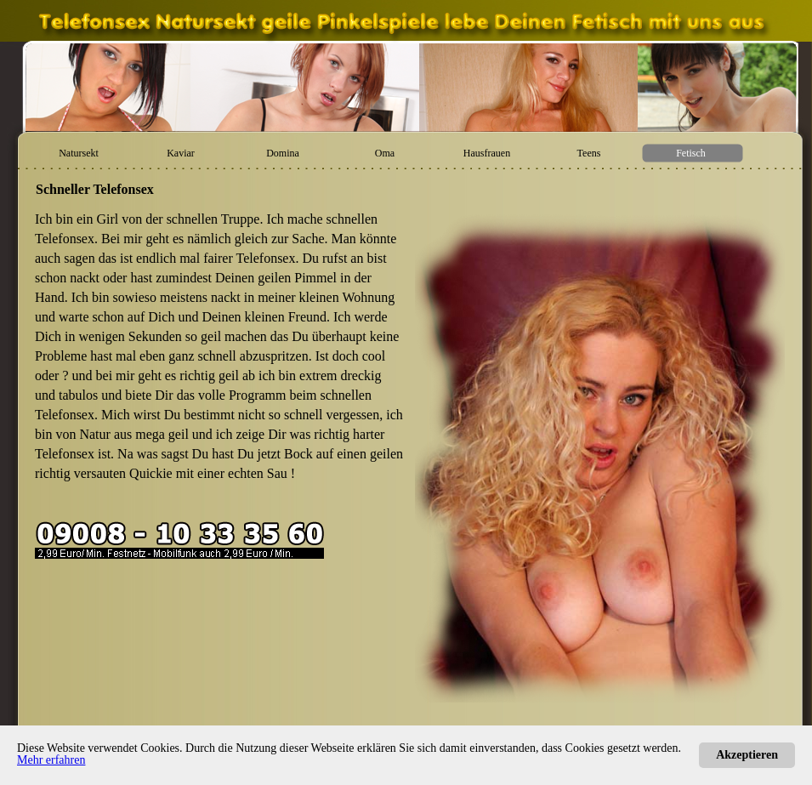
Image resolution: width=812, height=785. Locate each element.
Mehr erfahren (51, 760)
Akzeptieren (747, 754)
